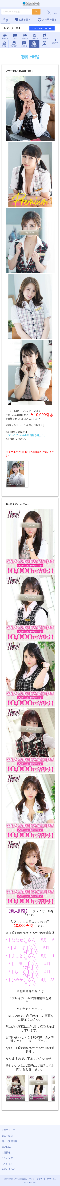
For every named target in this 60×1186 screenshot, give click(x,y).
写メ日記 (13, 44)
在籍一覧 (24, 36)
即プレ (4, 44)
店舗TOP (4, 36)
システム (14, 36)
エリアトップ (8, 1130)
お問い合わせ (8, 1169)
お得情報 (6, 1152)
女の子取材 (7, 1135)
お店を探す (22, 20)
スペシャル (7, 1163)
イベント (44, 44)
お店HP (55, 41)
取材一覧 (34, 36)
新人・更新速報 (9, 1141)
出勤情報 (44, 36)
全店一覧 (5, 20)
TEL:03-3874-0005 (42, 28)
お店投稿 (24, 44)
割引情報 (34, 44)
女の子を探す (47, 20)
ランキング (7, 1158)
